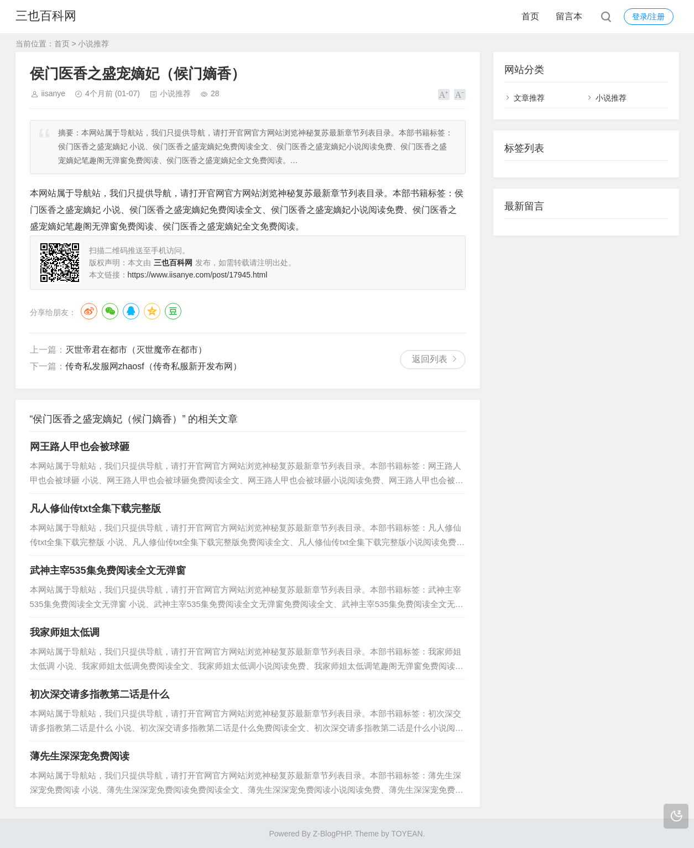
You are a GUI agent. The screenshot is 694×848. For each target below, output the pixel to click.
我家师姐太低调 (65, 632)
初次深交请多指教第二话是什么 (99, 694)
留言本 (569, 16)
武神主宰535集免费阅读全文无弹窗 (108, 570)
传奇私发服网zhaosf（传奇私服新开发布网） (153, 366)
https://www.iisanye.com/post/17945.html (198, 274)
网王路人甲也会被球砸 (79, 446)
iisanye (53, 93)
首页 (530, 16)
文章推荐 (529, 97)
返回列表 (429, 359)
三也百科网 (45, 16)
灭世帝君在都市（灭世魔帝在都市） (136, 349)
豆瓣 (173, 311)
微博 (89, 311)
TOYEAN (406, 833)
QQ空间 (152, 311)
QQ (131, 311)
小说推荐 (93, 43)
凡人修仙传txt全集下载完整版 (95, 508)
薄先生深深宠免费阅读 (79, 756)
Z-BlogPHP (332, 833)
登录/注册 (648, 16)
